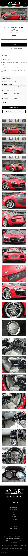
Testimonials (14, 519)
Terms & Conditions (7, 540)
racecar (15, 542)
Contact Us (22, 540)
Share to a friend (14, 41)
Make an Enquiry (14, 107)
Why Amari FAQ (14, 518)
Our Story (14, 516)
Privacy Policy (15, 540)
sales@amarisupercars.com (14, 529)
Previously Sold (14, 507)
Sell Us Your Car (14, 509)
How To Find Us (14, 526)
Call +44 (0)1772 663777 (14, 48)
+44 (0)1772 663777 (14, 528)
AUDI (14, 45)
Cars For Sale (14, 506)
